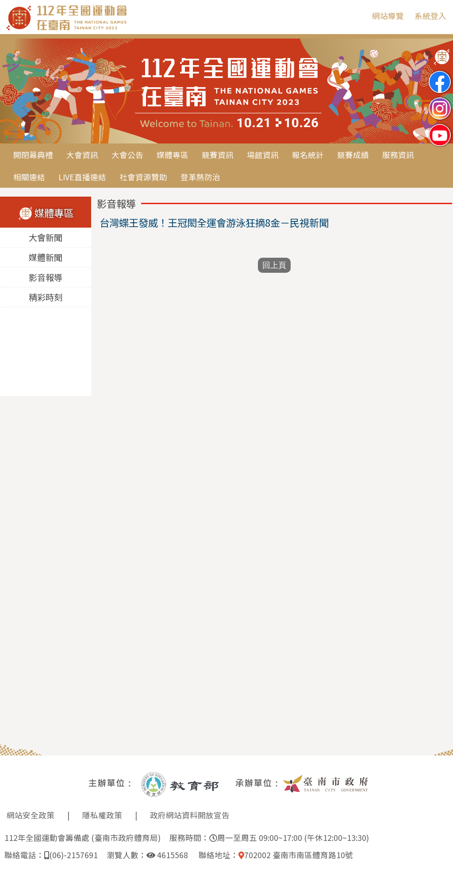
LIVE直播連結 (82, 176)
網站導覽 (388, 15)
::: (358, 15)
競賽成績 (353, 154)
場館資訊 (263, 154)
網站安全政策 (30, 815)
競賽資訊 (218, 154)
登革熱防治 (200, 176)
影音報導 (45, 277)
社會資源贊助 (143, 176)
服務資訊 (398, 154)
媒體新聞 (45, 258)
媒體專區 (172, 154)
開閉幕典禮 (33, 154)
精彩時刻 (45, 297)
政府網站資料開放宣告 (190, 815)
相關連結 (29, 176)
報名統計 (308, 154)
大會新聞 (45, 238)
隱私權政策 (102, 815)
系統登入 (430, 15)
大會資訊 (82, 154)
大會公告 (127, 154)
